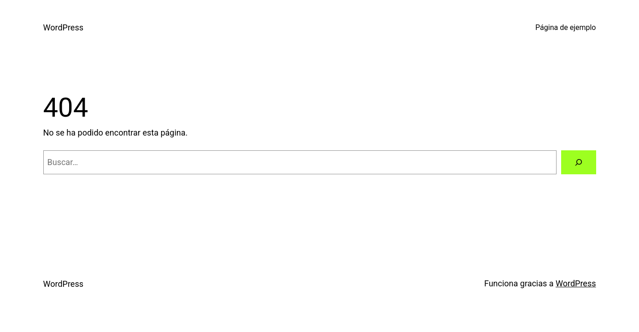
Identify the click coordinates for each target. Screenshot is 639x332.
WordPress (63, 27)
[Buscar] (578, 162)
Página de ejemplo (565, 27)
